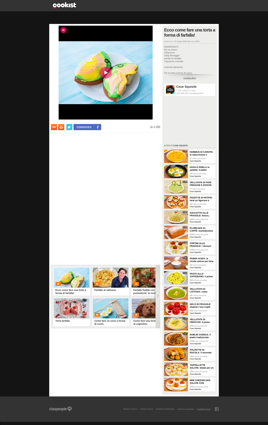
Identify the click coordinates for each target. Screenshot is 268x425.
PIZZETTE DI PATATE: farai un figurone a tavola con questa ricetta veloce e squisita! (201, 199)
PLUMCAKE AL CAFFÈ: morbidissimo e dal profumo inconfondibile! (201, 229)
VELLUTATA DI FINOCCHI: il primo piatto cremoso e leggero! (200, 321)
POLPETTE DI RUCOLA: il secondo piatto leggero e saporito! (201, 351)
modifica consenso (165, 409)
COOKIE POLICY (146, 409)
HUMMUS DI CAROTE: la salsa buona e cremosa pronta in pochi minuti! (201, 153)
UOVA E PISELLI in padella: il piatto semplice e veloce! (200, 168)
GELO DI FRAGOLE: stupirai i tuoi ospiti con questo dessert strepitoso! (200, 305)
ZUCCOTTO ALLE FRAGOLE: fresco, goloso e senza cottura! (199, 214)
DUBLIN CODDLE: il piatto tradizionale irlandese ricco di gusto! (200, 336)
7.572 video (182, 90)
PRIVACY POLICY (130, 409)
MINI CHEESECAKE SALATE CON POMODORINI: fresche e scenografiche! (201, 381)
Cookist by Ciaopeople (185, 409)
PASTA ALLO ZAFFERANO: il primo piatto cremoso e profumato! (201, 275)
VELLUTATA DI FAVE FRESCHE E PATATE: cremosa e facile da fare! (201, 184)
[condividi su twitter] (69, 127)
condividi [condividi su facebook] (84, 127)
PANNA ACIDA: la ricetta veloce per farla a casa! (201, 260)
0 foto (193, 90)
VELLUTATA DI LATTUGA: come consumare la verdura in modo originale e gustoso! (201, 290)
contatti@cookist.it (204, 409)
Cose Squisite (186, 86)
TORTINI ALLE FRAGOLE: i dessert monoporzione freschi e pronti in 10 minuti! (201, 244)
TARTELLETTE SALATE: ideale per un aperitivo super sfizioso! (201, 366)
